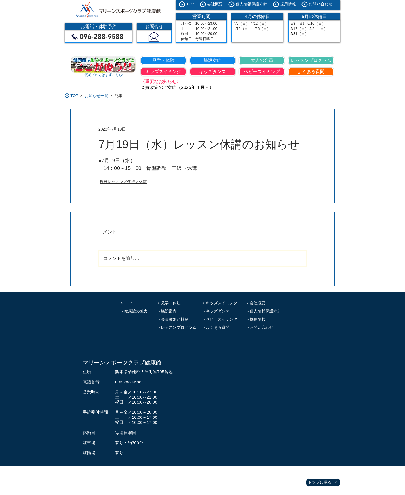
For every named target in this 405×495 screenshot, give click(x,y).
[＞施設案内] (178, 311)
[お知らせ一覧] (96, 95)
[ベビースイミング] (262, 72)
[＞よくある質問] (221, 327)
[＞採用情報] (265, 319)
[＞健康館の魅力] (135, 311)
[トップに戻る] (323, 482)
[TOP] (74, 95)
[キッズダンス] (212, 72)
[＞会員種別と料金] (178, 319)
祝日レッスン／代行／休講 (123, 181)
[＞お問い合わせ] (265, 327)
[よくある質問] (311, 72)
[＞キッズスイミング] (221, 303)
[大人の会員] (262, 60)
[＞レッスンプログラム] (178, 327)
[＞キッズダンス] (221, 311)
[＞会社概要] (265, 303)
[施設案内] (212, 60)
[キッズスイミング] (163, 72)
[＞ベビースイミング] (221, 319)
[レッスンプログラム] (311, 60)
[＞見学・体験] (178, 303)
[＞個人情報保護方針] (265, 311)
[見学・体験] (163, 60)
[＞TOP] (135, 303)
